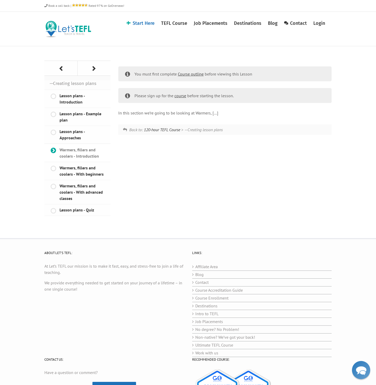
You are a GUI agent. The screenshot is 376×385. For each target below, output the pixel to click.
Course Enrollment (211, 298)
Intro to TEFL (207, 313)
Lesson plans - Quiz (77, 209)
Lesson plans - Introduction (72, 99)
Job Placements (209, 321)
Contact (202, 282)
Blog (199, 274)
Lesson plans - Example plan (80, 117)
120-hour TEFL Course (162, 129)
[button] (361, 370)
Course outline (191, 74)
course (180, 95)
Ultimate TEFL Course (214, 345)
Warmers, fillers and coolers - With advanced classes (81, 192)
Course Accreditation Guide (219, 290)
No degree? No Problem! (217, 329)
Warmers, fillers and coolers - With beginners (82, 171)
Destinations (206, 305)
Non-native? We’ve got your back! (225, 337)
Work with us (206, 352)
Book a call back (57, 6)
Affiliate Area (206, 266)
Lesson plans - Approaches (72, 134)
